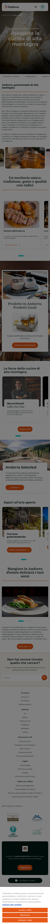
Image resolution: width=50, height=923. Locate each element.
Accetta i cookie (25, 910)
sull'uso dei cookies (12, 905)
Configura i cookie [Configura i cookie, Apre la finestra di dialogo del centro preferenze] (25, 920)
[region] (25, 905)
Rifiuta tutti (25, 915)
